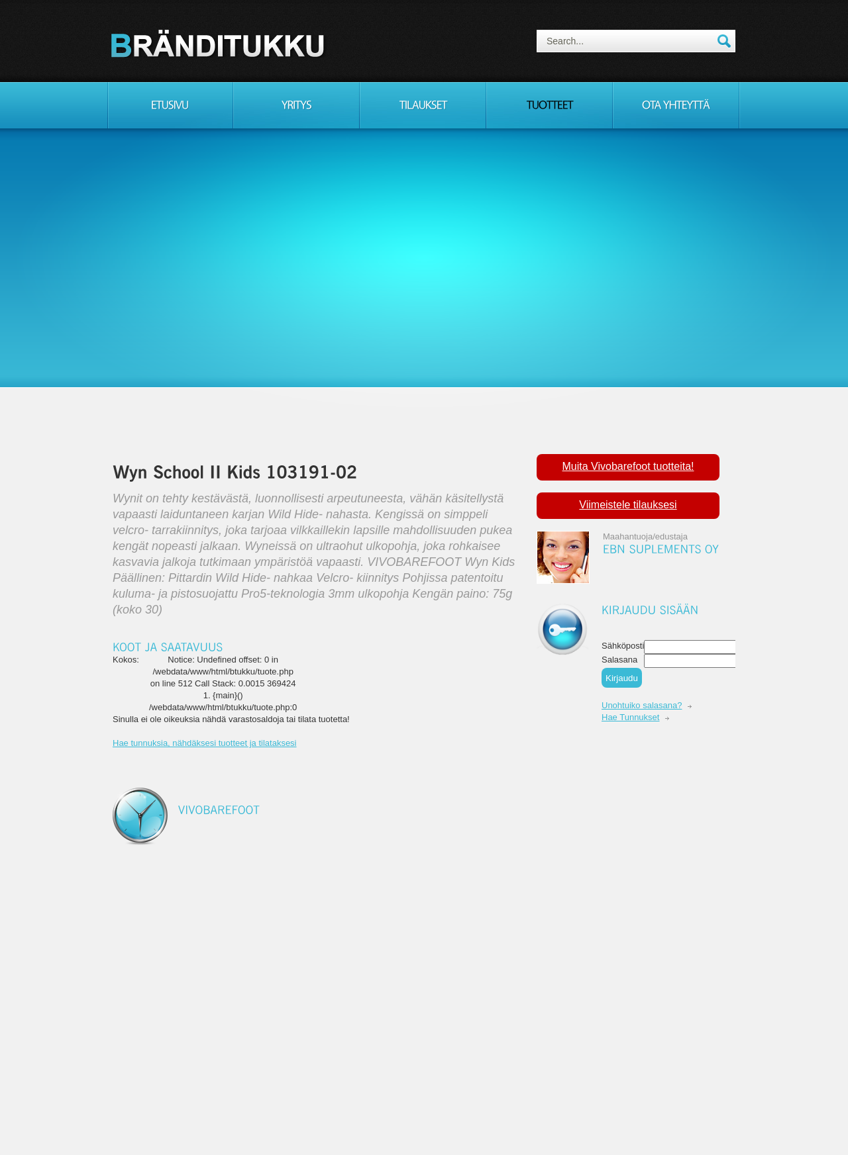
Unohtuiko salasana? (642, 705)
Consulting (220, 43)
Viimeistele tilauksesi (627, 504)
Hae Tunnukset (630, 717)
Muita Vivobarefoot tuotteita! (628, 466)
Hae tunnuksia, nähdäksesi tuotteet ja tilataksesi (205, 743)
